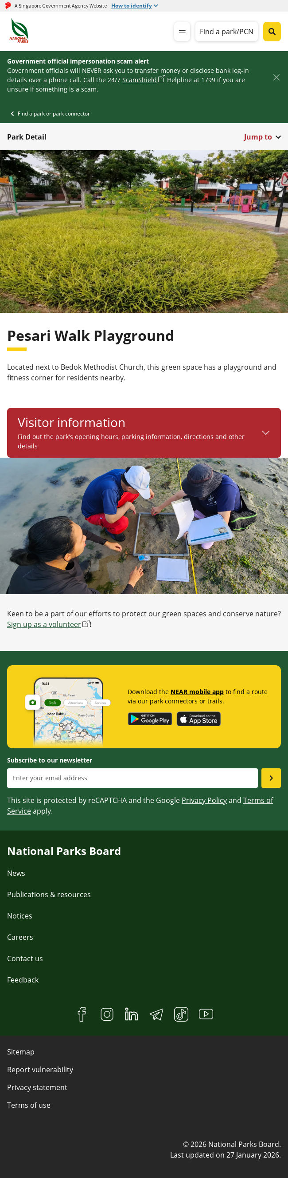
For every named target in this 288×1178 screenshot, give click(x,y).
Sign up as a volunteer (44, 624)
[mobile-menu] (182, 31)
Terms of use (29, 1105)
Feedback (23, 980)
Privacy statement (37, 1087)
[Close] (276, 77)
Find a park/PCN (226, 31)
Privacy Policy (204, 800)
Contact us (25, 958)
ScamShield (139, 80)
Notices (19, 916)
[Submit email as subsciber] (271, 778)
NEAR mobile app (197, 691)
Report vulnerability (40, 1069)
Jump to (258, 137)
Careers (20, 937)
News (16, 873)
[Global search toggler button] (272, 31)
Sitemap (21, 1052)
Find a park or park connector (54, 113)
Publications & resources (49, 894)
